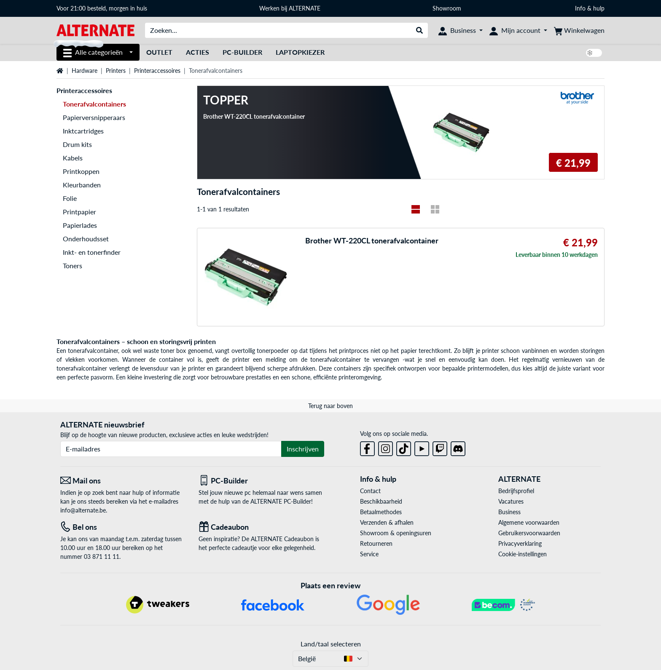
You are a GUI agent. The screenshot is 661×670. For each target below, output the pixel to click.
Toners (72, 266)
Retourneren (376, 543)
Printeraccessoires (157, 70)
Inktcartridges (83, 131)
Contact (370, 490)
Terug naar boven (330, 405)
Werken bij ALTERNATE (289, 8)
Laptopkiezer (300, 52)
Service (369, 554)
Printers (116, 70)
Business (509, 511)
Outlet (159, 52)
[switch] (594, 53)
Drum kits (77, 144)
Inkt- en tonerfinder (92, 252)
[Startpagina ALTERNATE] (95, 30)
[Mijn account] (518, 30)
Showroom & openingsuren (395, 533)
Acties (197, 52)
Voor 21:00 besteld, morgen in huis (101, 8)
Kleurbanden (82, 185)
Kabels (73, 158)
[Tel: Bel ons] (123, 527)
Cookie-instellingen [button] (522, 554)
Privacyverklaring (520, 543)
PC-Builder (242, 52)
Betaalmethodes (381, 511)
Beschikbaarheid (381, 501)
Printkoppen (81, 171)
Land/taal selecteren (331, 644)
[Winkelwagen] (579, 30)
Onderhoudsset (86, 239)
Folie (70, 198)
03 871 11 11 (101, 556)
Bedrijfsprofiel (516, 490)
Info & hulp (590, 8)
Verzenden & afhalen (387, 522)
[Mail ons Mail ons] (123, 480)
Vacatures (511, 501)
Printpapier (79, 212)
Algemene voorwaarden (528, 522)
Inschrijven (303, 449)
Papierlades (80, 225)
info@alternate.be (83, 510)
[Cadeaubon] (261, 527)
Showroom (448, 8)
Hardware (84, 70)
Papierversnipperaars (94, 117)
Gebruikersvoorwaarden (529, 533)
